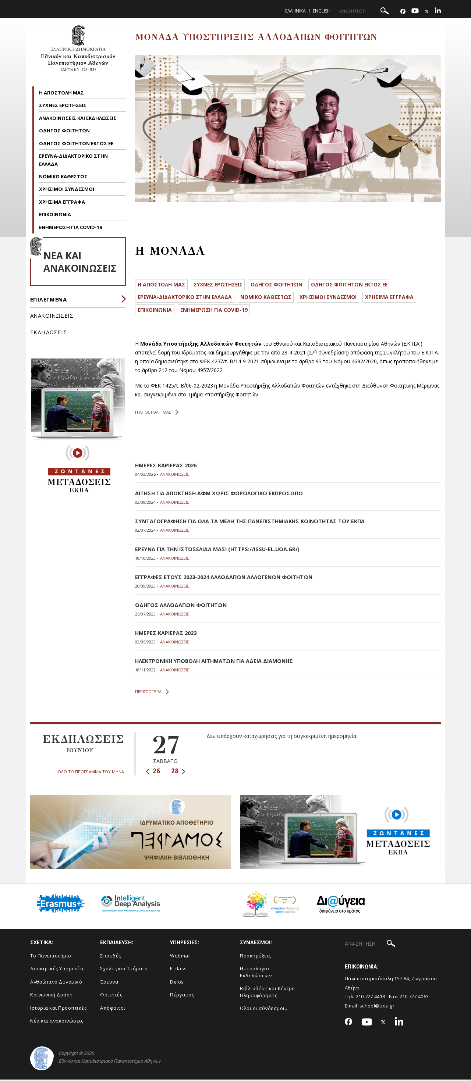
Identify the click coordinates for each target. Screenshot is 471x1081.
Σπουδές (110, 957)
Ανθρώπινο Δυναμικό (56, 983)
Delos (177, 983)
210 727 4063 (414, 998)
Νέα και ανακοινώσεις (56, 1022)
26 (153, 772)
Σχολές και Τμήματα (124, 970)
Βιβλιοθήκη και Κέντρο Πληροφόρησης (267, 993)
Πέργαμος (182, 996)
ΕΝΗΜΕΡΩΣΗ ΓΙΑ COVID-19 (70, 227)
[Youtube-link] (415, 11)
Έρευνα (109, 983)
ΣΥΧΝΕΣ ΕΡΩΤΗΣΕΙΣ (63, 105)
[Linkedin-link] (438, 11)
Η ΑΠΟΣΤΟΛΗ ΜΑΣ (61, 92)
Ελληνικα (295, 11)
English (321, 11)
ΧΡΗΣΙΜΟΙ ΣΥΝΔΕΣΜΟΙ (66, 189)
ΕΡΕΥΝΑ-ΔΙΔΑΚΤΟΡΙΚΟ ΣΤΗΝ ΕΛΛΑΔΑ (189, 299)
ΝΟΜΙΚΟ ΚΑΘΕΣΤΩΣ (63, 176)
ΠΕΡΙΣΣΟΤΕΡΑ (152, 693)
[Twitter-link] (427, 11)
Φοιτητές (111, 996)
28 (178, 772)
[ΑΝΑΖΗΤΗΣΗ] (365, 11)
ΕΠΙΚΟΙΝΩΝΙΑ (55, 214)
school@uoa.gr (377, 1007)
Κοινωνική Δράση (51, 996)
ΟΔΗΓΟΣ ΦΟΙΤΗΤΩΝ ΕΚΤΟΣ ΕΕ (76, 143)
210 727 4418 (370, 998)
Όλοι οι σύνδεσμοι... (264, 1009)
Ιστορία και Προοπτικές (58, 1009)
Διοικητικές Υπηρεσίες (57, 970)
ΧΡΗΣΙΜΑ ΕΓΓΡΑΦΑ (62, 202)
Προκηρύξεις (255, 957)
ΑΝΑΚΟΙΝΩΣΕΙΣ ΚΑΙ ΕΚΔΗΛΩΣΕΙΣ (78, 118)
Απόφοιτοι (112, 1009)
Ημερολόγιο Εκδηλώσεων (256, 973)
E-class (178, 970)
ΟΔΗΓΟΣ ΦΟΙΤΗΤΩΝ (65, 130)
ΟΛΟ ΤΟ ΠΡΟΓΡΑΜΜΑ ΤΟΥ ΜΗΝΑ (91, 772)
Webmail (180, 957)
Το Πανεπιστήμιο (50, 957)
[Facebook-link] (403, 11)
